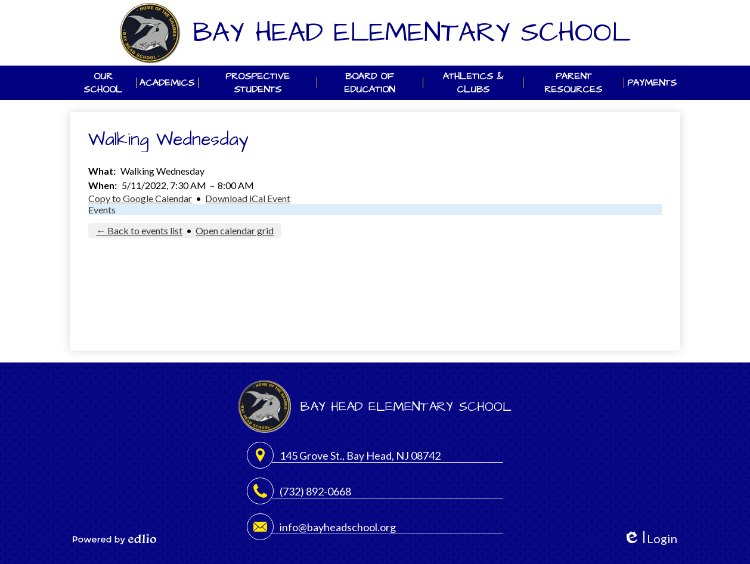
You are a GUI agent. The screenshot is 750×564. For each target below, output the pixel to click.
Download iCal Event (247, 198)
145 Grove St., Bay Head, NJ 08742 (360, 455)
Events (102, 209)
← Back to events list (139, 230)
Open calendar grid (235, 230)
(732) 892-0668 (315, 491)
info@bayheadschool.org (338, 527)
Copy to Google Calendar (140, 198)
